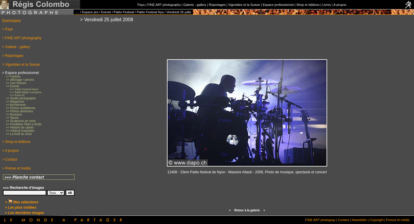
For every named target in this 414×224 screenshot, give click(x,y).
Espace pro (90, 12)
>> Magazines (15, 101)
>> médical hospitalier (20, 130)
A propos (340, 4)
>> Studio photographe (21, 98)
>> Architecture (16, 104)
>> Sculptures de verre (21, 121)
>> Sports (12, 117)
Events (106, 12)
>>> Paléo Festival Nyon (23, 89)
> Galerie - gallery (16, 47)
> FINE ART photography (22, 38)
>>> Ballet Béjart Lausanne (25, 92)
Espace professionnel (278, 4)
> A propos (10, 151)
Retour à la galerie (247, 210)
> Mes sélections (21, 202)
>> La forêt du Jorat (19, 134)
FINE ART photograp (320, 220)
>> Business (14, 114)
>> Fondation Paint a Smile (24, 124)
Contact (343, 220)
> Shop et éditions (16, 142)
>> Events (12, 86)
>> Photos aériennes (19, 111)
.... (77, 12)
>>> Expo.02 (16, 95)
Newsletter (359, 220)
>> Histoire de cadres (20, 127)
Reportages (217, 4)
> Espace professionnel (20, 73)
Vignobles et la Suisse (244, 4)
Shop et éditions (307, 4)
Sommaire (11, 20)
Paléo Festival (124, 12)
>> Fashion (13, 76)
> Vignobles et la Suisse (21, 64)
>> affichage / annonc (20, 79)
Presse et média (397, 220)
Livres (326, 4)
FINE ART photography (163, 4)
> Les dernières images (24, 213)
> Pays (7, 29)
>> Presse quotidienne (20, 108)
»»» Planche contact (24, 177)
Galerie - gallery (194, 4)
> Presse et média (16, 168)
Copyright (376, 220)
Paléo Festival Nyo (150, 12)
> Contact (9, 159)
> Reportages (12, 56)
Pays (141, 4)
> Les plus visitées (20, 207)
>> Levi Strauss (16, 83)
